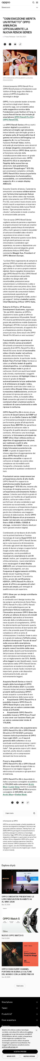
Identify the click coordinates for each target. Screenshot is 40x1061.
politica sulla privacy (9, 1047)
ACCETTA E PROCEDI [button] (20, 1052)
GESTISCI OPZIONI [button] (29, 1056)
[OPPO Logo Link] (6, 3)
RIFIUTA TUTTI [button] (11, 1056)
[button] (36, 1030)
